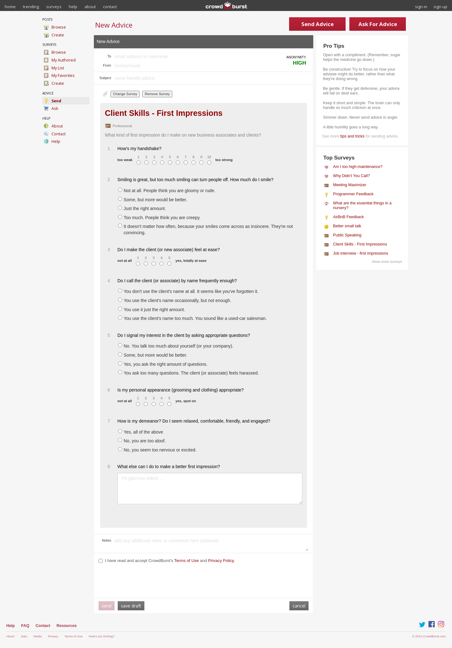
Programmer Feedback (353, 194)
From (107, 65)
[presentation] (146, 581)
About (10, 636)
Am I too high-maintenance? (358, 167)
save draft (131, 606)
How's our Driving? (102, 636)
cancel (299, 606)
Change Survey (125, 94)
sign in (421, 6)
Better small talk (347, 226)
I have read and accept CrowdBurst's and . (170, 560)
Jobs (24, 636)
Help (10, 626)
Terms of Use (186, 560)
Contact (42, 626)
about (90, 6)
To (109, 56)
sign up (440, 6)
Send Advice (317, 24)
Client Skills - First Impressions (164, 113)
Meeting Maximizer (349, 185)
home (10, 6)
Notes (106, 540)
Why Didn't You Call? (351, 176)
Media (37, 636)
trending (31, 6)
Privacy (53, 636)
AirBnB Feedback (348, 217)
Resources (66, 626)
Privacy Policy (221, 560)
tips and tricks (352, 136)
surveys (54, 6)
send (106, 606)
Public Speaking (347, 235)
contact (110, 6)
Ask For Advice (377, 24)
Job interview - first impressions (360, 253)
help (73, 6)
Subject (105, 78)
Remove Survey (157, 94)
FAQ (25, 626)
